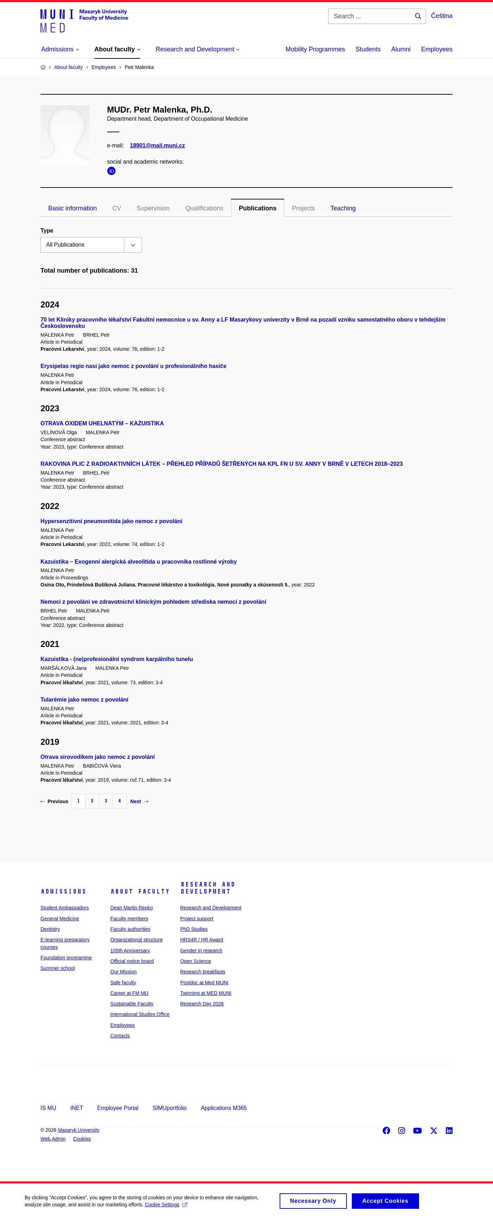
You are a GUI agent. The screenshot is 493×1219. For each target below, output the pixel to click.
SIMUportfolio (169, 1108)
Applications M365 (224, 1108)
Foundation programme (66, 957)
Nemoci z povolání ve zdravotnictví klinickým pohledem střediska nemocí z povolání (153, 602)
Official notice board (132, 961)
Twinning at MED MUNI (205, 993)
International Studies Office (139, 1014)
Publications (257, 208)
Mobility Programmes (315, 49)
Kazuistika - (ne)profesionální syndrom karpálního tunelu (116, 659)
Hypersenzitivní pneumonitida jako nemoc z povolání (111, 521)
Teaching (343, 208)
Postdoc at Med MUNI (204, 982)
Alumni (401, 49)
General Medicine (59, 918)
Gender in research (201, 950)
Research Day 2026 (202, 1004)
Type (46, 231)
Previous (54, 801)
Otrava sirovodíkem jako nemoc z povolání (97, 757)
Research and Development (207, 888)
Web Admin (52, 1139)
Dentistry (50, 929)
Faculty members (129, 918)
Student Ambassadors (64, 907)
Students (368, 49)
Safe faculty (123, 982)
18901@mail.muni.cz (157, 145)
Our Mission (123, 971)
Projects (303, 208)
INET (76, 1108)
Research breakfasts (202, 971)
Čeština (442, 15)
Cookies (82, 1139)
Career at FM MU (129, 993)
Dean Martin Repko (131, 907)
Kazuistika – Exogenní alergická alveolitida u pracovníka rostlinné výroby (138, 562)
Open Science (195, 961)
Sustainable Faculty (131, 1004)
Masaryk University (78, 1130)
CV (116, 208)
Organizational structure (136, 939)
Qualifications (204, 208)
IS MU (48, 1108)
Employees (437, 49)
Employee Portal (117, 1108)
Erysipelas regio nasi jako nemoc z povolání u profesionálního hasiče (133, 366)
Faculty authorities (130, 929)
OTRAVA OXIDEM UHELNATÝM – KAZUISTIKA (102, 423)
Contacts (120, 1036)
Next (139, 801)
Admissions (63, 891)
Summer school (57, 968)
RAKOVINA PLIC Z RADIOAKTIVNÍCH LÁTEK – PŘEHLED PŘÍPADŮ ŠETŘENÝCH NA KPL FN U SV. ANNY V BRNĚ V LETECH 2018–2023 (221, 464)
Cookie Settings (166, 1207)
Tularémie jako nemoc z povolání (84, 700)
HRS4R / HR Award (201, 939)
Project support (196, 918)
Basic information (72, 208)
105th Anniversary (130, 950)
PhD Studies (194, 929)
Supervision (153, 208)
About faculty (140, 891)
